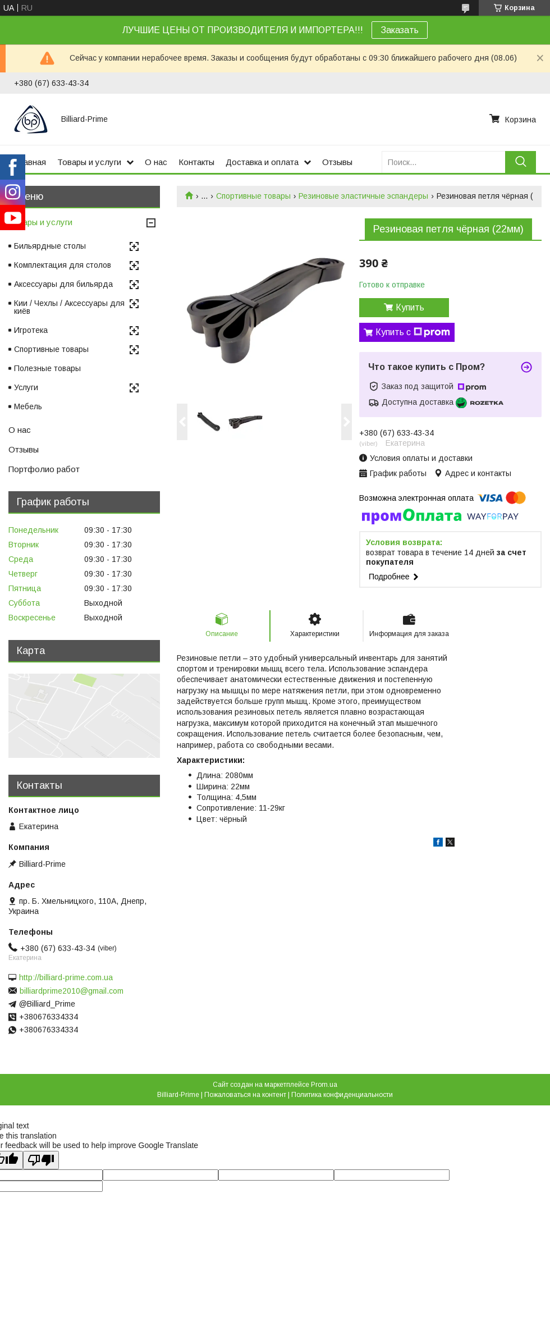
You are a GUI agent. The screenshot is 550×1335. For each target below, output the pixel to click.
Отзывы (337, 162)
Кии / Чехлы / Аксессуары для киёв (69, 307)
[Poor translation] (41, 1160)
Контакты (196, 162)
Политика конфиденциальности (342, 1095)
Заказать (400, 30)
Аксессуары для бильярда (63, 284)
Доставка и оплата (262, 162)
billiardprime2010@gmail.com (71, 990)
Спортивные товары (253, 195)
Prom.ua (324, 1085)
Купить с (412, 332)
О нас (156, 162)
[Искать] (520, 162)
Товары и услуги (89, 162)
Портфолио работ (44, 469)
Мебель (28, 406)
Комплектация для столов (62, 264)
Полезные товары (47, 368)
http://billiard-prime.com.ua (66, 977)
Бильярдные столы (50, 245)
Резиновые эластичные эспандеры (363, 195)
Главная (30, 162)
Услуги (26, 387)
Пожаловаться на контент (245, 1095)
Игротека (31, 330)
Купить (410, 307)
